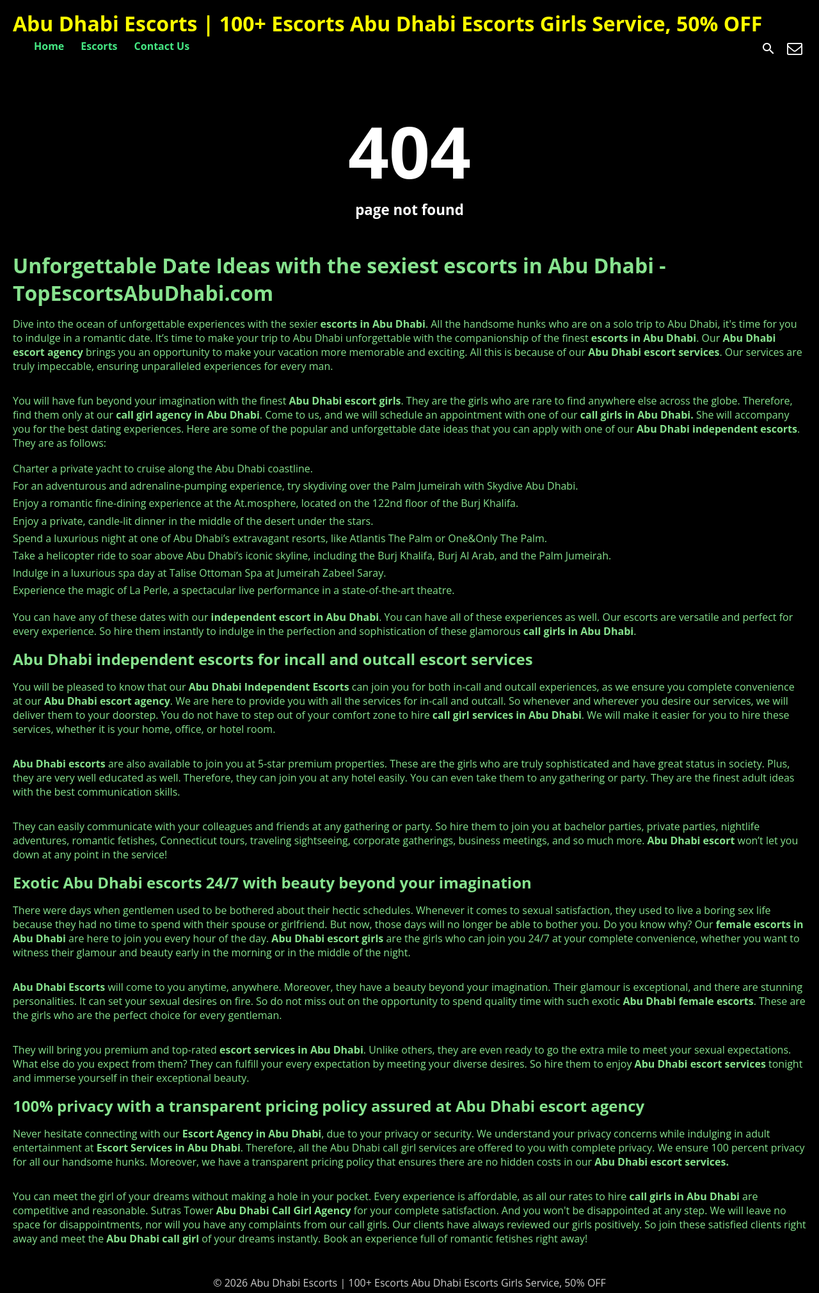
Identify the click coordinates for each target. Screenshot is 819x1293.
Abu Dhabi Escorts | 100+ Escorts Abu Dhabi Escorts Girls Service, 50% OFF (387, 23)
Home (49, 46)
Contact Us (162, 46)
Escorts (99, 46)
